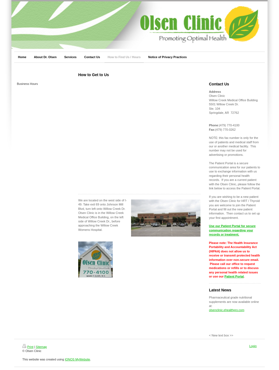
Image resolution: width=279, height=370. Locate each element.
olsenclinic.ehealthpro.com (226, 310)
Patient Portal (234, 276)
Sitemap (41, 346)
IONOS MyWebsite (77, 359)
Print (28, 346)
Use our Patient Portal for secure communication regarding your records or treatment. (232, 230)
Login (253, 346)
